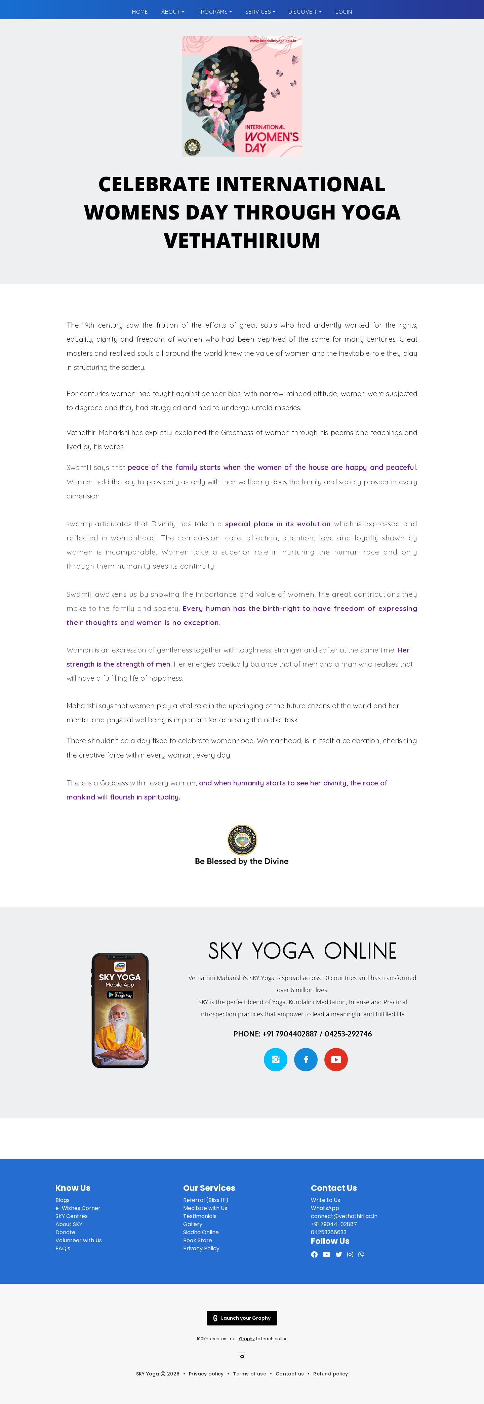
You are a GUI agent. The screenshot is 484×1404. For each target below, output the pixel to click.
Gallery (192, 1224)
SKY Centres (71, 1216)
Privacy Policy (201, 1248)
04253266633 (329, 1232)
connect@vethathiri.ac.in (344, 1216)
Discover (303, 11)
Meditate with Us (205, 1208)
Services (258, 11)
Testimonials (199, 1216)
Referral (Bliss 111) (206, 1200)
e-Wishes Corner (77, 1208)
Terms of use (249, 1373)
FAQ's (62, 1248)
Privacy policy (206, 1373)
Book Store (197, 1240)
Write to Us (325, 1200)
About (170, 11)
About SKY (68, 1224)
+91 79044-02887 (334, 1224)
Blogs (62, 1200)
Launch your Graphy (242, 1318)
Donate (65, 1232)
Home (140, 11)
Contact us (290, 1373)
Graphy (247, 1339)
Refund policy (330, 1373)
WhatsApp (325, 1208)
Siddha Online (201, 1232)
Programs (213, 11)
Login (343, 11)
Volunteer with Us (78, 1240)
